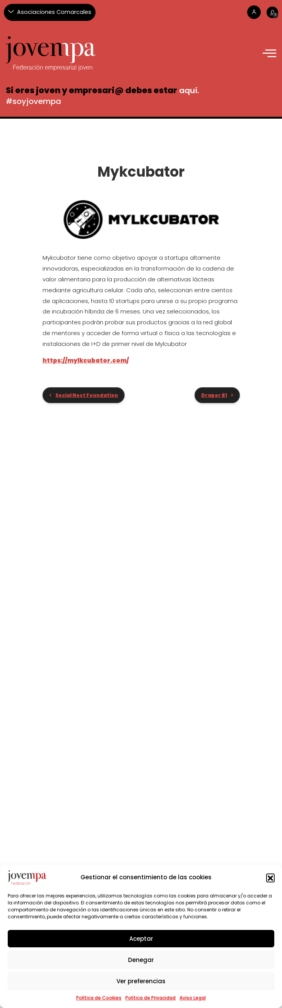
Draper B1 (214, 395)
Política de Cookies (98, 997)
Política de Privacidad (150, 997)
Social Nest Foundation (86, 395)
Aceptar (141, 939)
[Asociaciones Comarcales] (50, 12)
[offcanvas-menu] (269, 53)
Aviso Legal (192, 997)
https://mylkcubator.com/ (86, 360)
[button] (270, 878)
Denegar (141, 960)
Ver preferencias (141, 981)
